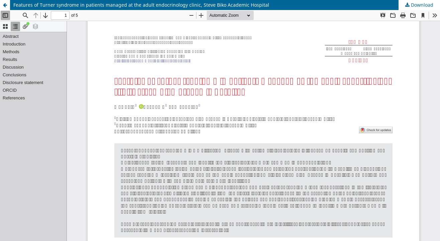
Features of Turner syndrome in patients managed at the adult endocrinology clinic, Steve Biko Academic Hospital (141, 5)
